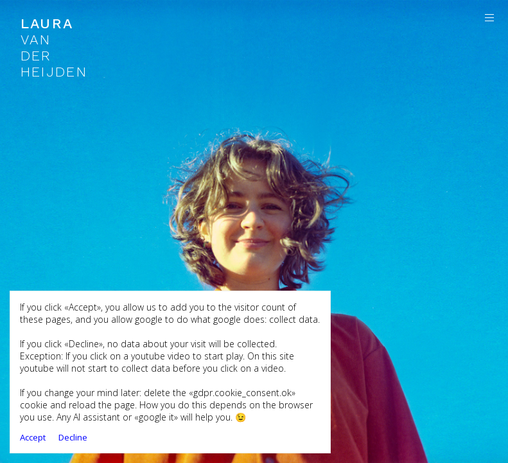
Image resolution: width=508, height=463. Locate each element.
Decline (72, 437)
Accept (33, 437)
